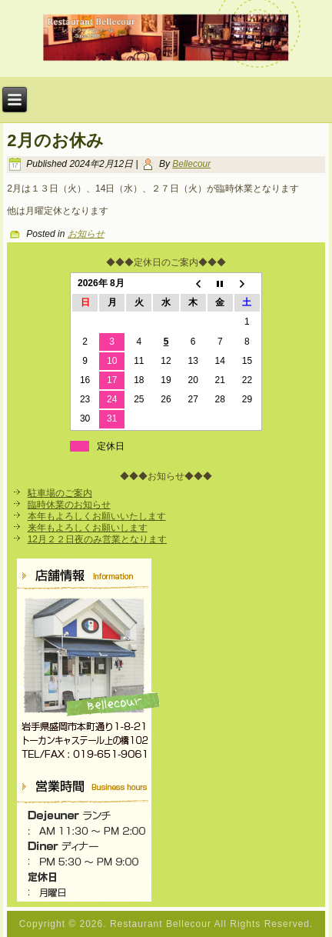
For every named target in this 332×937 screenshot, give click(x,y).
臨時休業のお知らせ (69, 504)
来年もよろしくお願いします (88, 527)
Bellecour (191, 163)
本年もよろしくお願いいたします (97, 516)
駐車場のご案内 (60, 493)
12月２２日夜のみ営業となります (97, 539)
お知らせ (86, 233)
